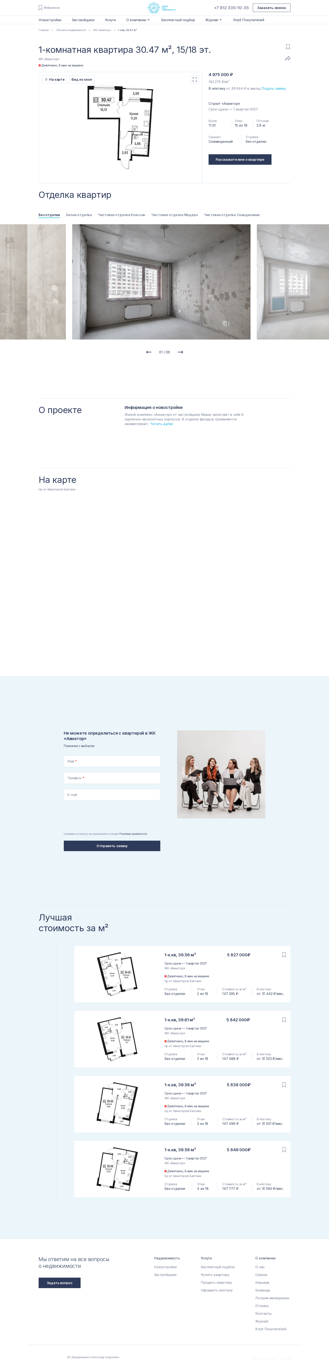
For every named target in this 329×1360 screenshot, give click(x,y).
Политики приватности (133, 833)
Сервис (261, 1275)
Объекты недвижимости (70, 30)
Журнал (261, 1321)
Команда (262, 1290)
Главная (44, 30)
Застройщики (83, 20)
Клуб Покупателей (248, 20)
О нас (260, 1267)
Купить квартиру (215, 1275)
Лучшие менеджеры (272, 1298)
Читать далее (161, 424)
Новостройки (50, 20)
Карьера (262, 1282)
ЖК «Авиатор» (102, 30)
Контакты (263, 1313)
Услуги (110, 20)
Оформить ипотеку (216, 1290)
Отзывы (261, 1306)
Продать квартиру (216, 1282)
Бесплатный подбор (178, 20)
